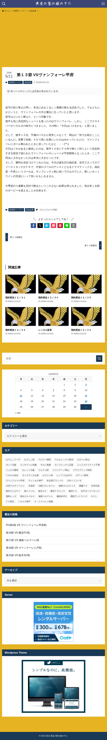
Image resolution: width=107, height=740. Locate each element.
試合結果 (27, 82)
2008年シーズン (15, 82)
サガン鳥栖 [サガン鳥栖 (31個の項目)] (45, 465)
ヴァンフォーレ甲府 (48, 210)
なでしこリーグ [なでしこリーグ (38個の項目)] (13, 459)
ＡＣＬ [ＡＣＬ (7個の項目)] (94, 496)
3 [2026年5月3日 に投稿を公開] (86, 384)
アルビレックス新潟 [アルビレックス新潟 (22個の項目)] (64, 459)
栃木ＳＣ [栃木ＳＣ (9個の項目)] (42, 491)
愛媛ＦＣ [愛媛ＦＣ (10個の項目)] (83, 486)
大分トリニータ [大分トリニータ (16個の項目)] (74, 480)
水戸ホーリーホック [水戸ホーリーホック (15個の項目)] (90, 491)
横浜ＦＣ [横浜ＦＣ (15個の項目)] (73, 491)
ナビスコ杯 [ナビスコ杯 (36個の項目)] (43, 470)
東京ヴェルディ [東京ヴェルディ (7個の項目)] (13, 491)
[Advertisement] (53, 38)
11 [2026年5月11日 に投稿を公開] (21, 395)
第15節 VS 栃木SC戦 (18, 555)
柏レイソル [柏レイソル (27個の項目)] (29, 491)
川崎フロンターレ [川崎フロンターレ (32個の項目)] (46, 486)
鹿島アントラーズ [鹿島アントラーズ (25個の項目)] (79, 496)
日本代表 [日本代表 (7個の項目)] (95, 486)
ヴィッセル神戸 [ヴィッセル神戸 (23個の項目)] (35, 480)
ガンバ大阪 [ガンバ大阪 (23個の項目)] (11, 465)
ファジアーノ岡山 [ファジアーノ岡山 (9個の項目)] (61, 470)
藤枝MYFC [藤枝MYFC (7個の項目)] (62, 496)
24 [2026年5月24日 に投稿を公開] (86, 401)
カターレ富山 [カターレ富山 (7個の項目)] (83, 459)
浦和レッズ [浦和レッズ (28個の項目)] (11, 496)
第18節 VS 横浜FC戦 (18, 532)
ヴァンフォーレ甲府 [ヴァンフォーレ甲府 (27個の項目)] (15, 480)
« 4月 (18, 413)
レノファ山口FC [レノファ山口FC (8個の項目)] (64, 475)
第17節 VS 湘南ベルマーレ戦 (22, 540)
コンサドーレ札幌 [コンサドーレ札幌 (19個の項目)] (28, 465)
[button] (33, 225)
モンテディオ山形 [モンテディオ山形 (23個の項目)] (30, 475)
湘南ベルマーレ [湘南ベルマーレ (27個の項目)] (45, 496)
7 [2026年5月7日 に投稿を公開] (53, 390)
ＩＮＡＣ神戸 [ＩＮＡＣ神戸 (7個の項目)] (24, 501)
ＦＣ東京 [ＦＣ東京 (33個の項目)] (10, 501)
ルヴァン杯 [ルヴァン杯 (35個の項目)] (48, 475)
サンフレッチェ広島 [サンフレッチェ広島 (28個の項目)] (64, 465)
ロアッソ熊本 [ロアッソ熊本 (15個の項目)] (82, 475)
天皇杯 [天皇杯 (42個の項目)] (31, 486)
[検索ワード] (53, 358)
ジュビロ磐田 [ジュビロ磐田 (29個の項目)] (12, 470)
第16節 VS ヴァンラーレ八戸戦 (24, 547)
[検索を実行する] (99, 358)
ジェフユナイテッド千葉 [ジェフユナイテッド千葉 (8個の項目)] (88, 465)
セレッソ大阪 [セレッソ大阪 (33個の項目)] (28, 470)
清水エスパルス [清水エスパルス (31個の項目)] (27, 496)
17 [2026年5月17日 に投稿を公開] (86, 395)
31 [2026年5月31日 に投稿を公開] (86, 407)
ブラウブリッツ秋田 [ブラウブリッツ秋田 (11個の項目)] (82, 470)
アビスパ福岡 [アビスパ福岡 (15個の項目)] (44, 459)
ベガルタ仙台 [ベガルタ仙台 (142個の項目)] (12, 475)
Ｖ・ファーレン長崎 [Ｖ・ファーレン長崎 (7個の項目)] (43, 501)
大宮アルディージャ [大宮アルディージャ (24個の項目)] (15, 486)
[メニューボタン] (103, 4)
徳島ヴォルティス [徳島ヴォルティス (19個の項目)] (67, 486)
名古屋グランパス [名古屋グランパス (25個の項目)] (55, 480)
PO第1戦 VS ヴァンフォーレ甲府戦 (26, 525)
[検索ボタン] (4, 4)
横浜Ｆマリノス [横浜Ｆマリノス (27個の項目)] (57, 491)
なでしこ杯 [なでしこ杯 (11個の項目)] (29, 459)
